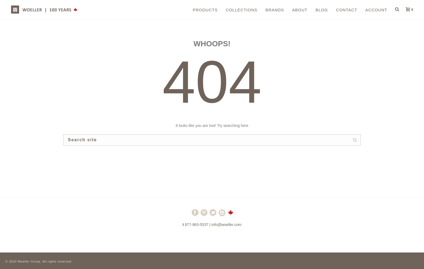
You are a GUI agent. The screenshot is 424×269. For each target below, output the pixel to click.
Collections (241, 10)
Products (205, 10)
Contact (346, 10)
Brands (275, 10)
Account (376, 10)
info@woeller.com (226, 224)
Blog (322, 10)
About (299, 10)
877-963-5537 (196, 224)
